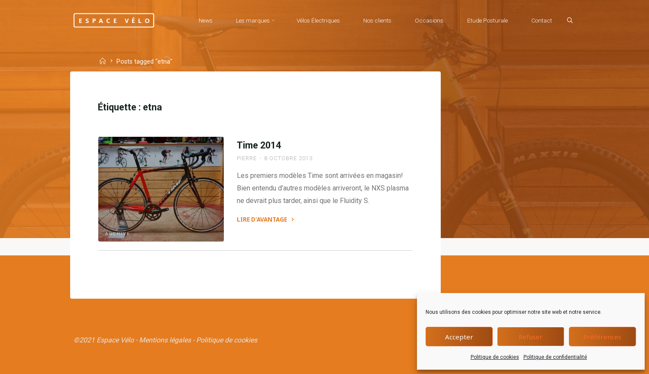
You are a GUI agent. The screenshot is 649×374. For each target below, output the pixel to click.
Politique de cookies (495, 357)
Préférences (602, 336)
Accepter (459, 336)
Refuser (530, 336)
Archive (118, 233)
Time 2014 (259, 145)
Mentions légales (165, 340)
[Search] (570, 20)
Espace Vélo (116, 20)
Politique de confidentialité (555, 357)
